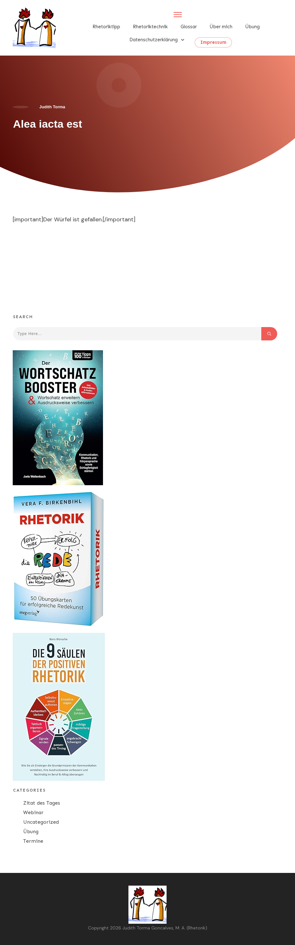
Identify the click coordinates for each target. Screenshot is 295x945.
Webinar (33, 812)
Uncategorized (41, 822)
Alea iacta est (47, 124)
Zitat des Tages (41, 803)
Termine (33, 841)
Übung (30, 831)
